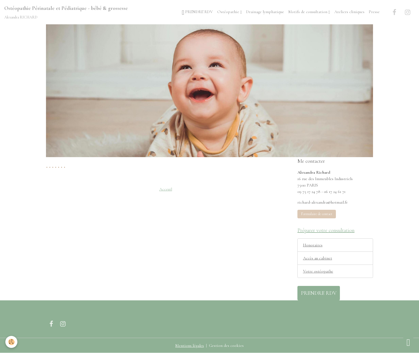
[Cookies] (11, 342)
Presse (374, 11)
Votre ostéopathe (318, 271)
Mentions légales (189, 345)
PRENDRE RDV (197, 12)
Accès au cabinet (317, 258)
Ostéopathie (228, 11)
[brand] (66, 12)
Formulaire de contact (316, 214)
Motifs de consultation (308, 11)
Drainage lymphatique (265, 11)
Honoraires (313, 245)
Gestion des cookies (226, 345)
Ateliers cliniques (349, 11)
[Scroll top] (408, 342)
